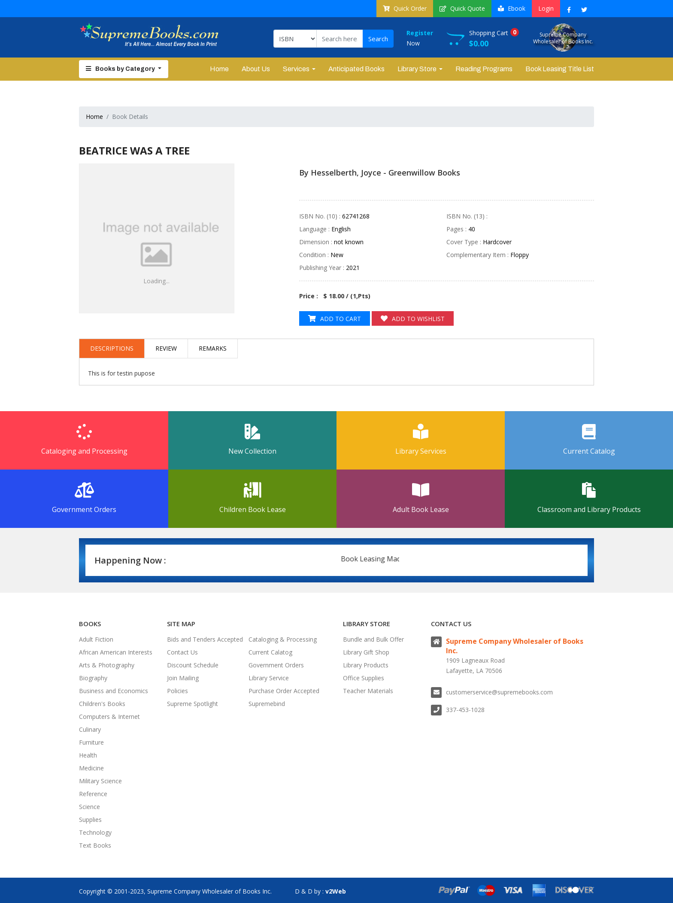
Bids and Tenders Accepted (205, 639)
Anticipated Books (356, 69)
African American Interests (115, 652)
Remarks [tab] (213, 348)
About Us (256, 69)
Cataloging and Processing (84, 440)
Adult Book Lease (420, 498)
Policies (177, 691)
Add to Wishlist (413, 319)
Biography (93, 678)
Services (296, 69)
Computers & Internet (109, 716)
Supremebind (267, 704)
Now (426, 37)
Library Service (269, 678)
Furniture (91, 742)
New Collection (252, 440)
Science (89, 807)
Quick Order (405, 8)
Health (88, 755)
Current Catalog (589, 440)
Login (546, 8)
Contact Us (182, 652)
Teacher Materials (368, 691)
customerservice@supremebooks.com (499, 692)
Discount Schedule (192, 665)
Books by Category (121, 69)
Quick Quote (462, 8)
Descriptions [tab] (111, 348)
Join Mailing (183, 678)
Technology (95, 832)
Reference (93, 794)
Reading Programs (483, 69)
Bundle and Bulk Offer (373, 639)
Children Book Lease (252, 498)
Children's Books (102, 704)
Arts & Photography (106, 665)
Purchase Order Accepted (284, 691)
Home (219, 69)
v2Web (335, 891)
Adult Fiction (96, 639)
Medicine (91, 768)
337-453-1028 (465, 710)
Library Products (365, 665)
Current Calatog (270, 652)
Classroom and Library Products (589, 498)
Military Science (100, 781)
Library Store (417, 69)
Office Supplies (363, 678)
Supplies (90, 819)
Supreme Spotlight (192, 704)
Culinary (90, 729)
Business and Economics (113, 691)
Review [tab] (166, 348)
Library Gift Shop (366, 652)
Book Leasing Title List (559, 69)
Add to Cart (334, 319)
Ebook (511, 8)
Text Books (95, 845)
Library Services (420, 440)
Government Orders (84, 498)
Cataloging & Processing (283, 639)
